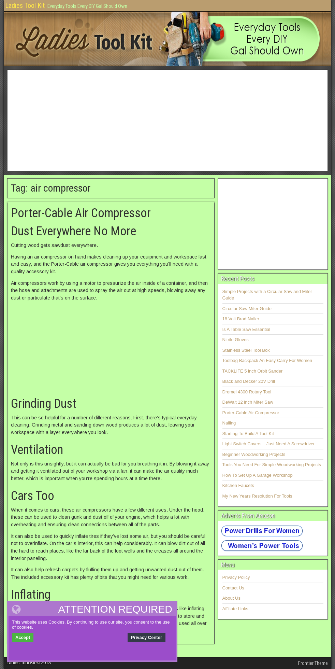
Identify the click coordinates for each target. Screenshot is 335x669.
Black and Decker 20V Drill (248, 381)
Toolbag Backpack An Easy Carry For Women (267, 360)
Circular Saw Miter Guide (247, 308)
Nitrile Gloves (235, 339)
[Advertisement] (167, 120)
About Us (231, 598)
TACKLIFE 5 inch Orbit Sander (252, 371)
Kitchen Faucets (238, 485)
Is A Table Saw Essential (246, 329)
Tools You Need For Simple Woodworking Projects (271, 464)
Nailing (229, 423)
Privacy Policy (236, 577)
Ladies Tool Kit (25, 5)
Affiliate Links (235, 608)
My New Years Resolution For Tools (257, 496)
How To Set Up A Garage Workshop (257, 475)
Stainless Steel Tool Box (246, 350)
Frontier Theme (313, 663)
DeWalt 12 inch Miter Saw (247, 402)
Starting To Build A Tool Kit (248, 433)
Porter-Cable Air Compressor (81, 213)
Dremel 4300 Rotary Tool (247, 391)
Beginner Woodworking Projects (254, 454)
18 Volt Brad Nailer (240, 318)
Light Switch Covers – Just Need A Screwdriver (268, 443)
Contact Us (233, 587)
